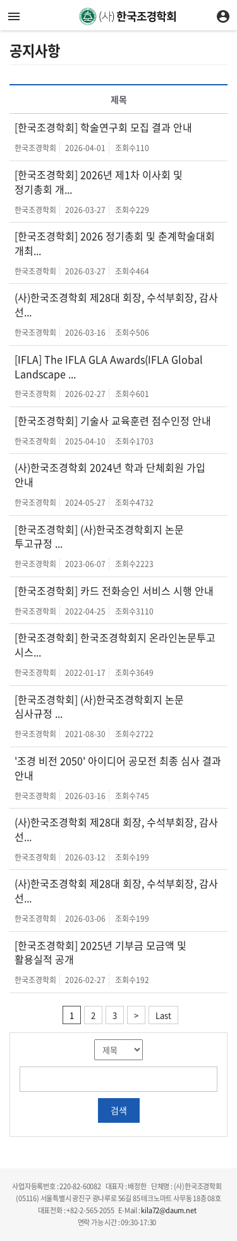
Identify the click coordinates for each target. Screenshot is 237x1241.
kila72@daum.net (168, 1210)
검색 (119, 1110)
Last (163, 1015)
